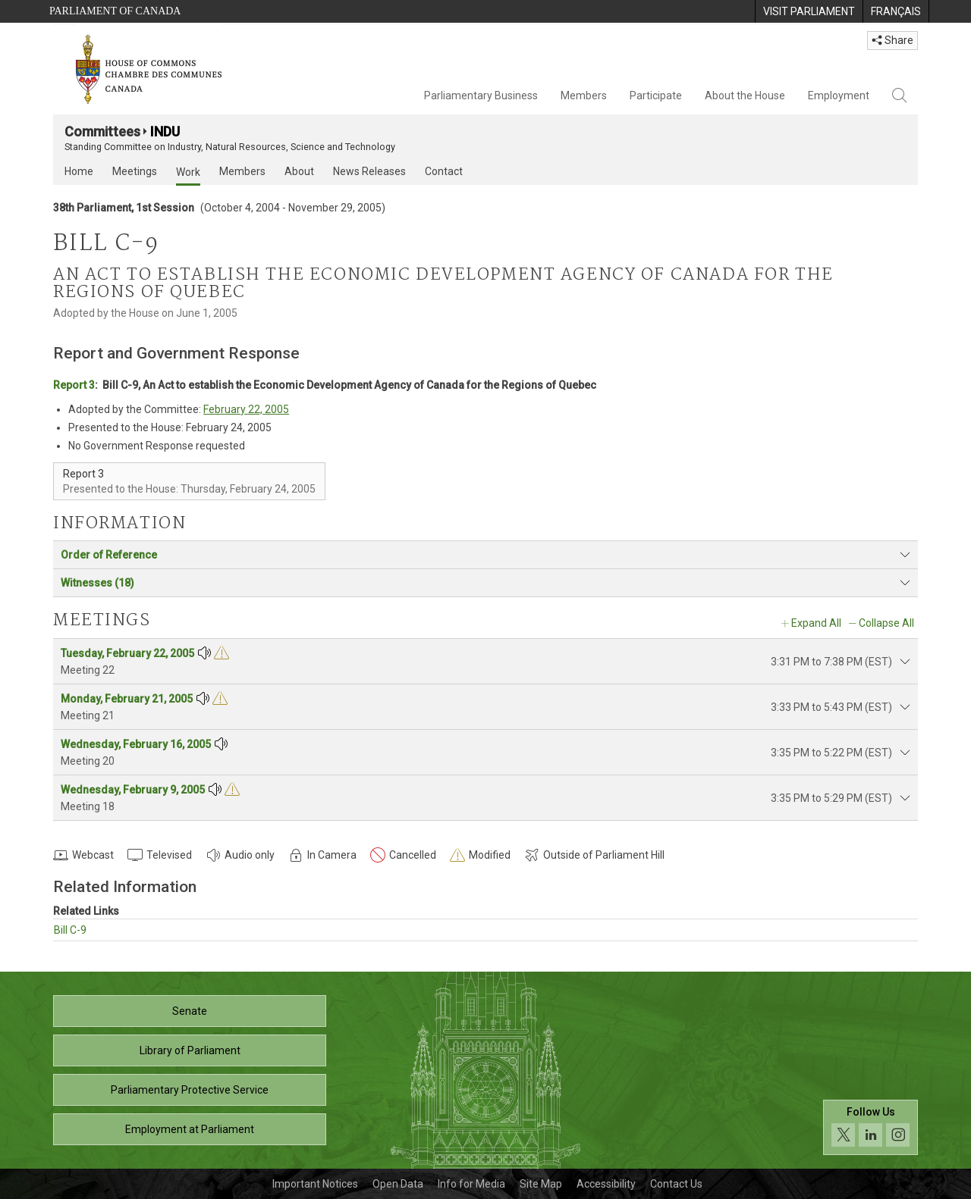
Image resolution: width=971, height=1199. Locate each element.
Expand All (816, 623)
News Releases (369, 171)
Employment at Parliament (189, 1129)
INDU (165, 131)
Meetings (134, 171)
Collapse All (886, 623)
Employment (838, 95)
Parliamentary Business (481, 95)
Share (892, 40)
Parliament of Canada (115, 11)
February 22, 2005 (246, 409)
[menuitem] (809, 11)
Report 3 (74, 385)
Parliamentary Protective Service (190, 1090)
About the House (745, 95)
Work (188, 172)
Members (584, 95)
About (299, 171)
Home (78, 171)
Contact (444, 171)
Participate (656, 95)
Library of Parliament (190, 1050)
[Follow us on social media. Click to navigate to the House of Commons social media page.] (870, 1127)
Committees (102, 131)
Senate (189, 1011)
